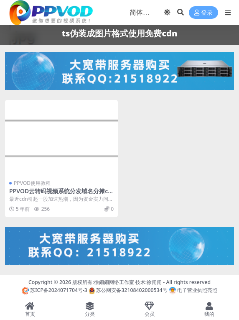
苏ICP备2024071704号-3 (54, 290)
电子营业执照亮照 (193, 290)
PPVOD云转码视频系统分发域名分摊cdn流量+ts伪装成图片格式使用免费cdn (60, 194)
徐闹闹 (154, 282)
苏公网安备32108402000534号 (128, 290)
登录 (203, 13)
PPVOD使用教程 (32, 183)
